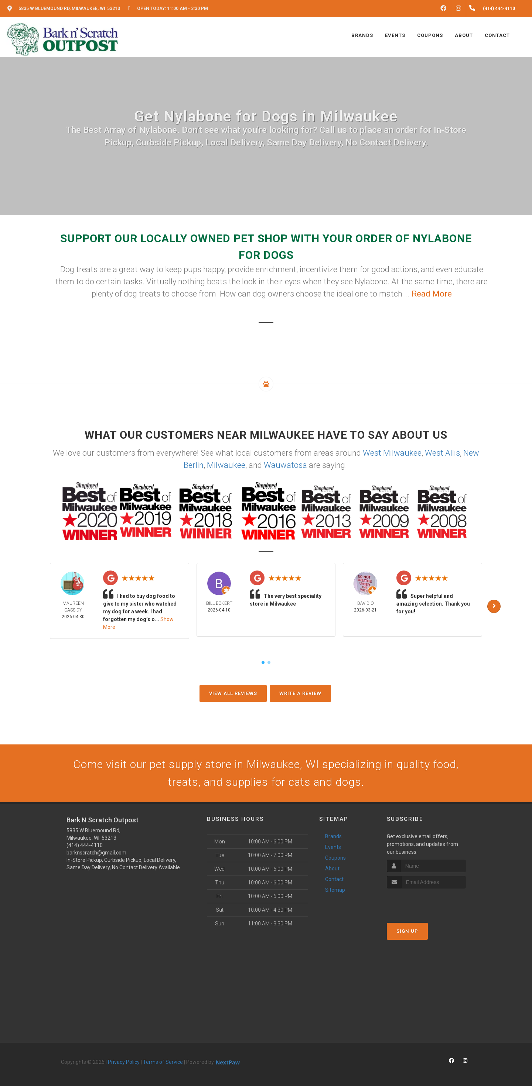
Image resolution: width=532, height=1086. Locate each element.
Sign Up (407, 931)
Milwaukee (226, 465)
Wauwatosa (285, 465)
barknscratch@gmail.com (96, 853)
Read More (432, 293)
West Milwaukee (392, 453)
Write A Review (300, 693)
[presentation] (426, 902)
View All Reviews (233, 693)
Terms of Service (163, 1062)
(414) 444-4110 (84, 845)
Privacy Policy (124, 1062)
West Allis (442, 453)
